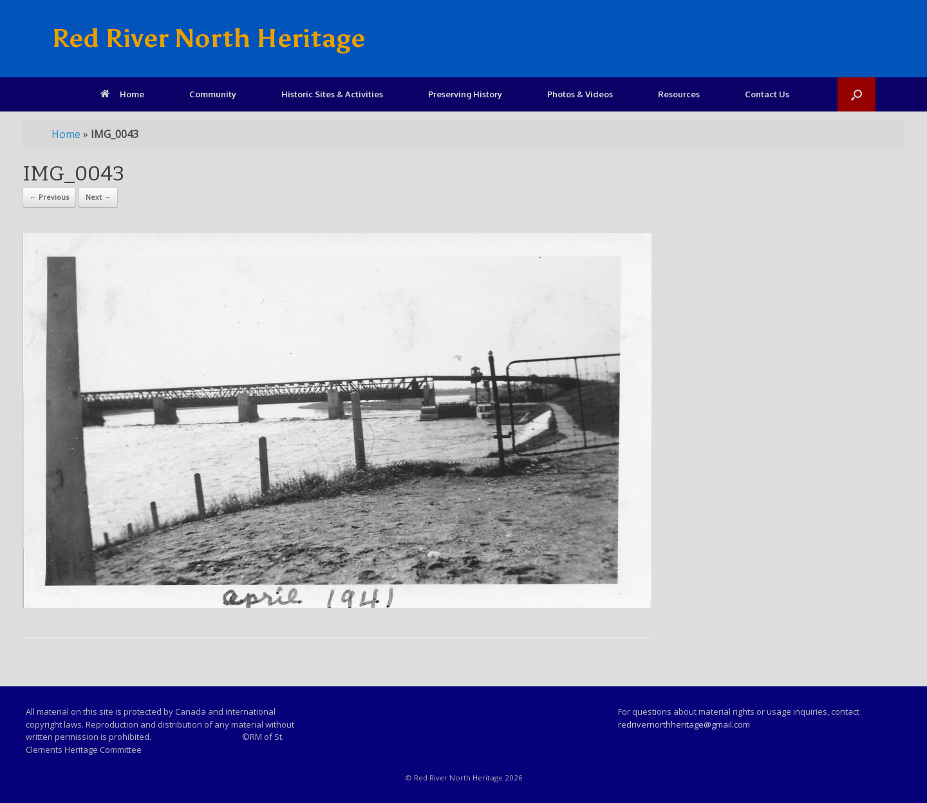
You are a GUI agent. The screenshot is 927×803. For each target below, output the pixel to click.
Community (212, 94)
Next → (98, 197)
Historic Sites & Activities (332, 94)
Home (122, 94)
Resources (679, 94)
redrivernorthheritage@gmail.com (684, 724)
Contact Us (767, 94)
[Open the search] (857, 94)
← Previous (49, 197)
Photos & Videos (580, 94)
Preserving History (465, 94)
